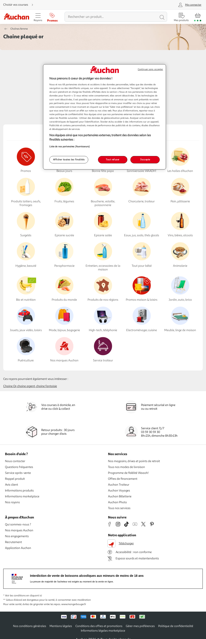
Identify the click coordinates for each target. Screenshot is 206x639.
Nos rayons (12, 502)
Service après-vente (18, 473)
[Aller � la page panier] (197, 16)
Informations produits (19, 490)
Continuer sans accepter (150, 69)
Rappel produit (15, 479)
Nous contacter (15, 461)
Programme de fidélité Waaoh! (128, 473)
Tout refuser (113, 159)
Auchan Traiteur (118, 484)
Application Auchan (18, 548)
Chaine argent (26, 386)
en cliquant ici (34, 595)
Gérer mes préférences (140, 626)
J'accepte (145, 159)
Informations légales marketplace (103, 630)
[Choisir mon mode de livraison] (20, 5)
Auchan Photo (117, 502)
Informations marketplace (22, 496)
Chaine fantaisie (46, 386)
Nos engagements (17, 536)
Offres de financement (122, 479)
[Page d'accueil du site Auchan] (16, 16)
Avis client (11, 484)
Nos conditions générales (29, 626)
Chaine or (9, 386)
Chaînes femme (19, 28)
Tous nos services (119, 508)
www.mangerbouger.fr (73, 604)
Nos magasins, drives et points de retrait (134, 461)
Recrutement (13, 542)
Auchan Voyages (119, 490)
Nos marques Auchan (19, 530)
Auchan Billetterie (119, 496)
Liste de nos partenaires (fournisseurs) (69, 146)
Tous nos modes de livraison (126, 467)
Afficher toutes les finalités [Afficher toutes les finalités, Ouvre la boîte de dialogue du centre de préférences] (69, 159)
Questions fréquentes (19, 467)
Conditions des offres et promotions (98, 626)
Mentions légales (61, 626)
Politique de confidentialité (175, 626)
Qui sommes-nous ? (18, 524)
